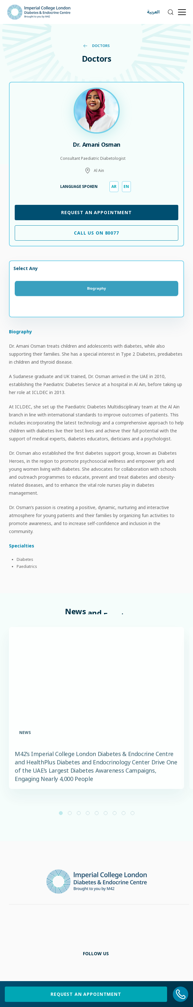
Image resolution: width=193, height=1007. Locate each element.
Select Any (25, 268)
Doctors (96, 45)
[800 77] (180, 994)
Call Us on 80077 (96, 233)
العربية (153, 12)
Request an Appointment (96, 212)
